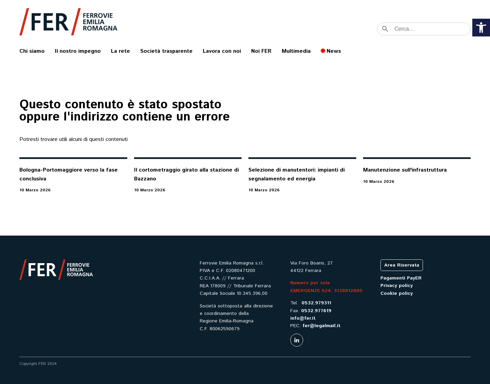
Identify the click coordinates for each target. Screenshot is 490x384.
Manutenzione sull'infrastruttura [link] (405, 170)
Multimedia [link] (296, 51)
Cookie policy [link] (396, 293)
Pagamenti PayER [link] (401, 278)
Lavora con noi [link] (222, 51)
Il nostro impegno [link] (78, 51)
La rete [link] (120, 51)
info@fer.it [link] (302, 318)
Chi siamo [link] (32, 51)
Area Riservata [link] (401, 265)
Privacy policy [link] (396, 285)
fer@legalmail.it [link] (321, 325)
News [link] (334, 51)
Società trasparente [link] (166, 51)
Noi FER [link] (261, 51)
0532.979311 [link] (316, 303)
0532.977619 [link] (316, 310)
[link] (481, 27)
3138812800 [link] (348, 290)
